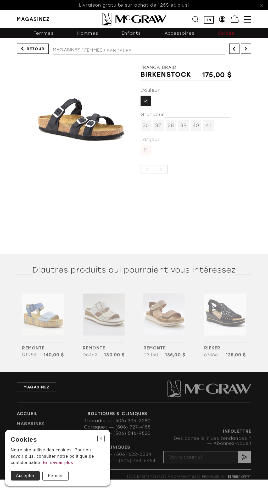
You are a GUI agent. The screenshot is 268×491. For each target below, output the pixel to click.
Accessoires (179, 37)
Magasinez (66, 54)
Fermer (55, 475)
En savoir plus (58, 462)
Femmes (44, 37)
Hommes (87, 37)
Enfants (131, 37)
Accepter (25, 475)
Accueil (27, 421)
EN (208, 20)
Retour (36, 50)
